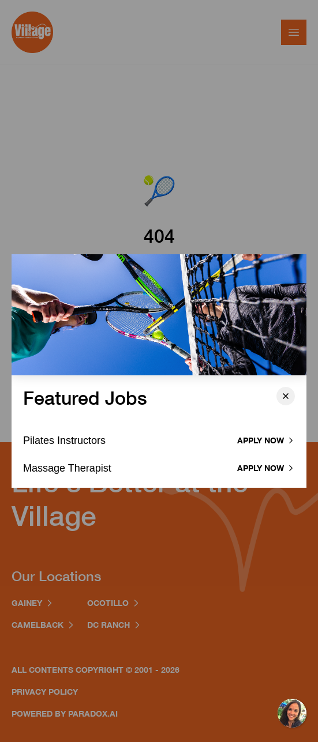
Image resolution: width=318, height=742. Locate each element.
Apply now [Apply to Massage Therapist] (266, 468)
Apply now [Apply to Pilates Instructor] (266, 440)
